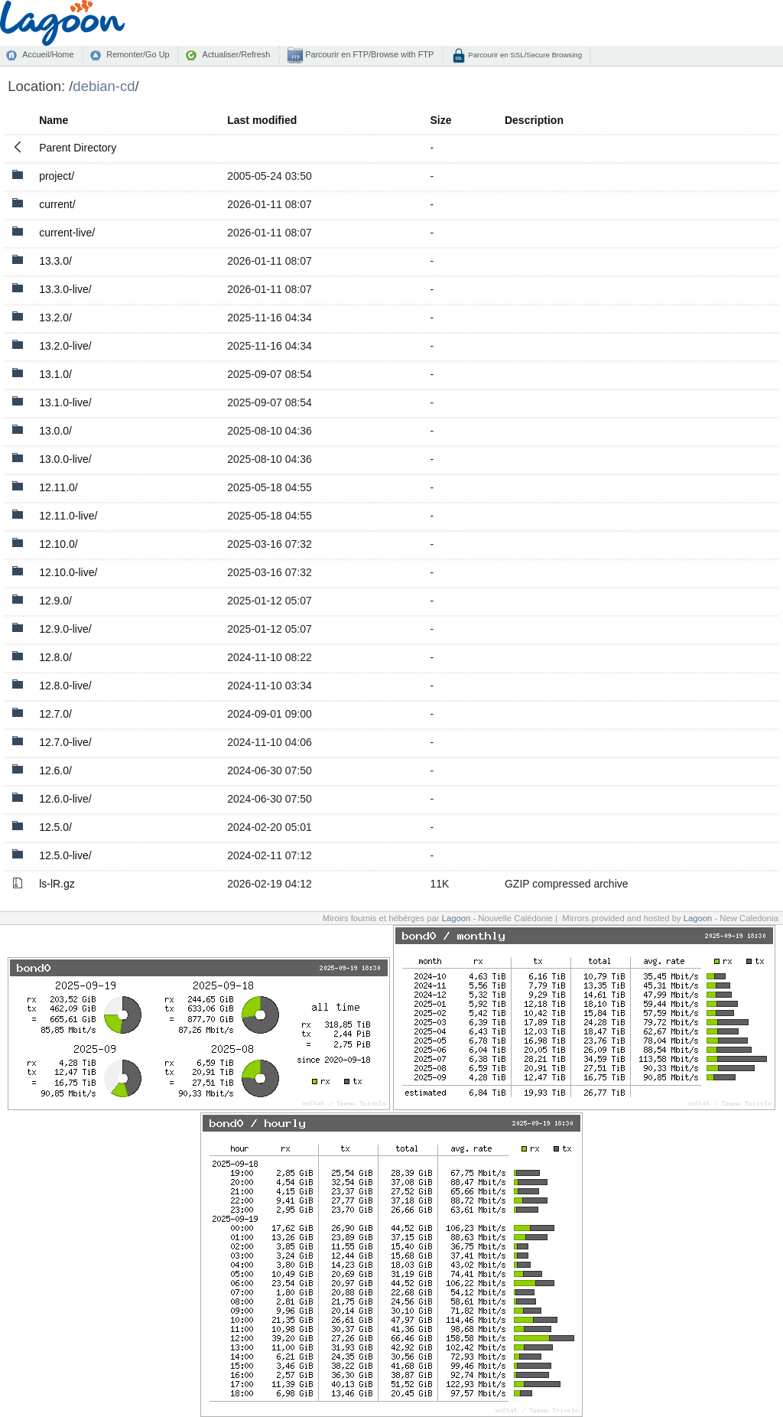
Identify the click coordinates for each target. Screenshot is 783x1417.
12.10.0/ (58, 544)
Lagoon (456, 918)
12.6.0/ (55, 770)
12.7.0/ (55, 714)
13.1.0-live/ (65, 402)
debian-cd (104, 86)
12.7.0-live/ (65, 742)
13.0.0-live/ (65, 459)
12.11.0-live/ (68, 516)
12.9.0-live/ (65, 629)
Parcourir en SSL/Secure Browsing (524, 54)
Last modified (262, 120)
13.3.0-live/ (65, 289)
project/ (56, 176)
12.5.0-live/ (65, 855)
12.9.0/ (55, 600)
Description (534, 120)
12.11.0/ (58, 487)
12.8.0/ (55, 657)
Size (440, 120)
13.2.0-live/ (65, 346)
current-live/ (67, 232)
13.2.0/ (55, 317)
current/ (57, 204)
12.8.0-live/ (65, 685)
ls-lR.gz (57, 884)
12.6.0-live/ (65, 799)
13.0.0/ (55, 431)
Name (53, 120)
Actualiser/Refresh (236, 54)
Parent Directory (77, 148)
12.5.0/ (55, 827)
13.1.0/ (55, 374)
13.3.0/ (55, 261)
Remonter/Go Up (137, 54)
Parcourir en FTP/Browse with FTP (368, 54)
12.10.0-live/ (68, 572)
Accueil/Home (47, 54)
